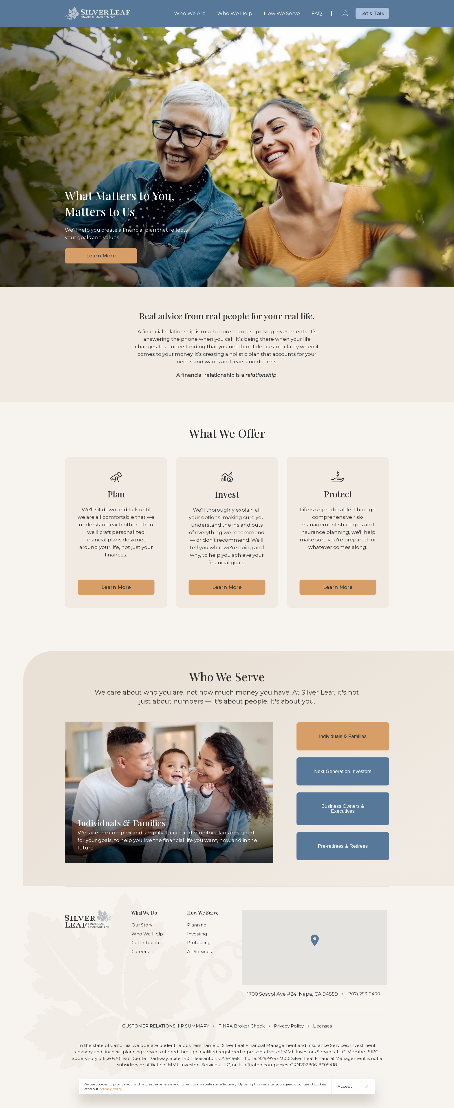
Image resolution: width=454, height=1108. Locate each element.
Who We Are (190, 13)
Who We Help (234, 13)
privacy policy (110, 1089)
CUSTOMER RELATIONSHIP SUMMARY (165, 1026)
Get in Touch (145, 942)
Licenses (322, 1026)
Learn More (101, 256)
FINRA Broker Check (241, 1026)
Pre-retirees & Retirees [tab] (343, 846)
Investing (197, 934)
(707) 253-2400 (363, 994)
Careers (140, 951)
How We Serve (282, 13)
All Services (199, 951)
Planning (196, 925)
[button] (315, 940)
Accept (345, 1086)
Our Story (141, 925)
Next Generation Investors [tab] (342, 771)
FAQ (317, 13)
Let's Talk (372, 13)
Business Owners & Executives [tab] (342, 809)
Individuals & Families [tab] (343, 736)
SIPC (373, 1051)
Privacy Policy (289, 1026)
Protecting (198, 942)
